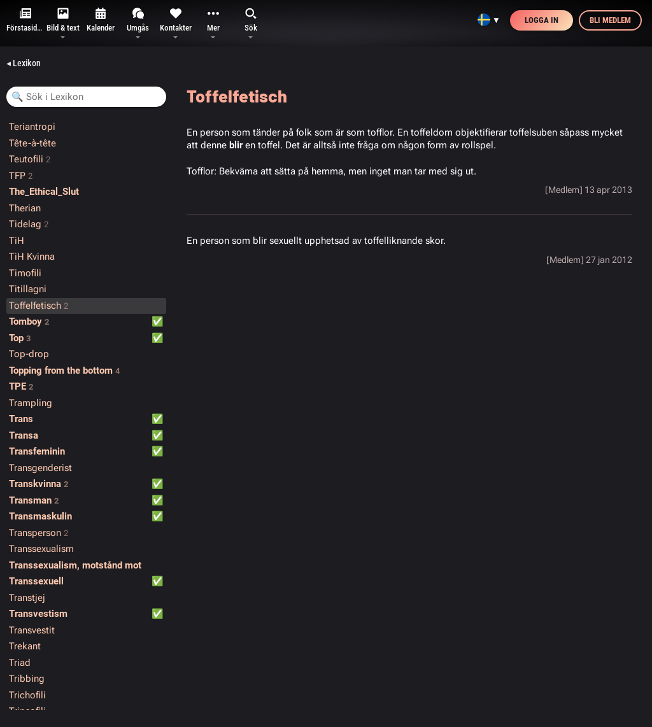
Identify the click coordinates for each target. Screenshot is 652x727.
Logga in (541, 20)
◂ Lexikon (23, 63)
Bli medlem (610, 20)
